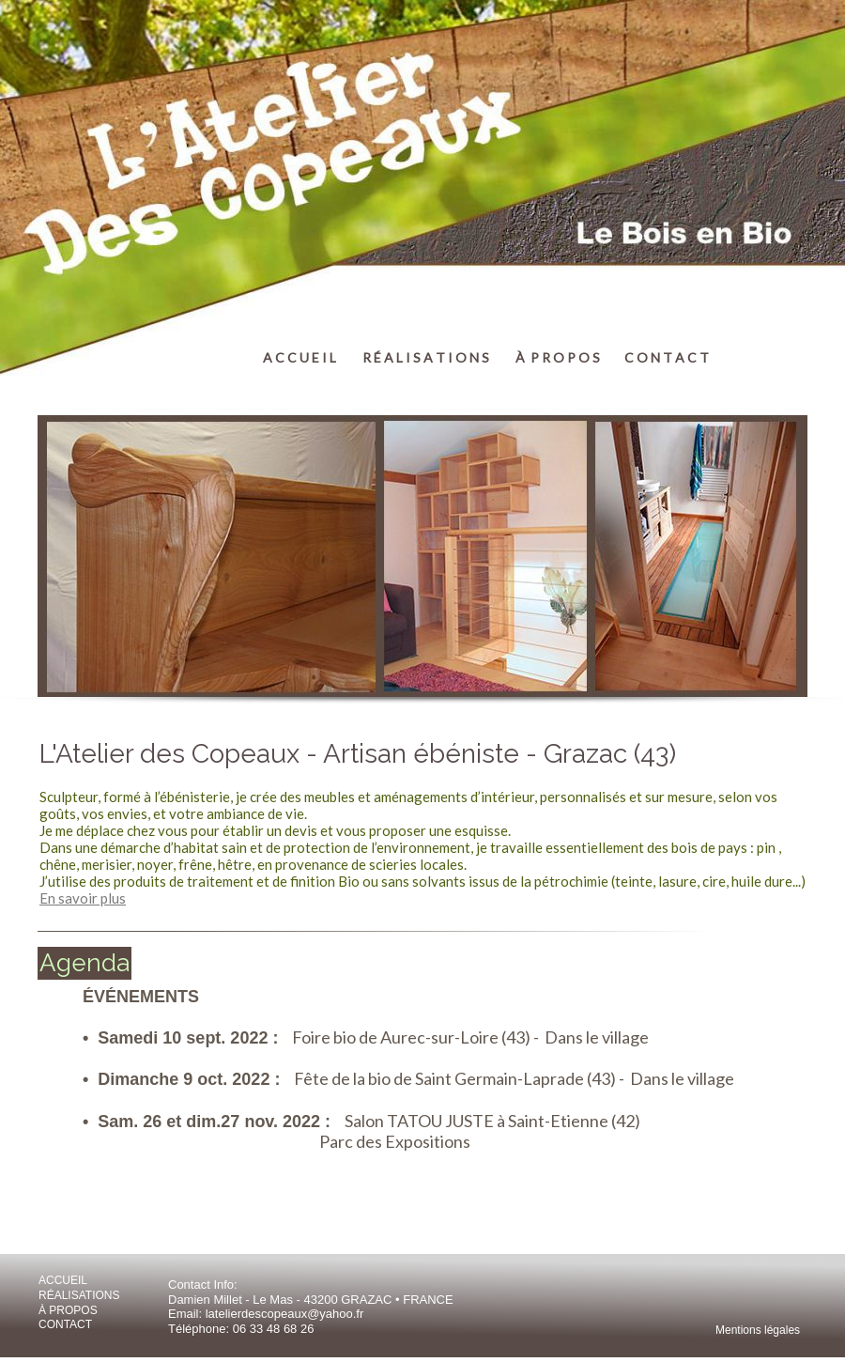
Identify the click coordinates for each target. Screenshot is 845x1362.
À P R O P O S (557, 357)
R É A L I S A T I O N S (425, 357)
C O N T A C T (666, 357)
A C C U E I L (299, 357)
